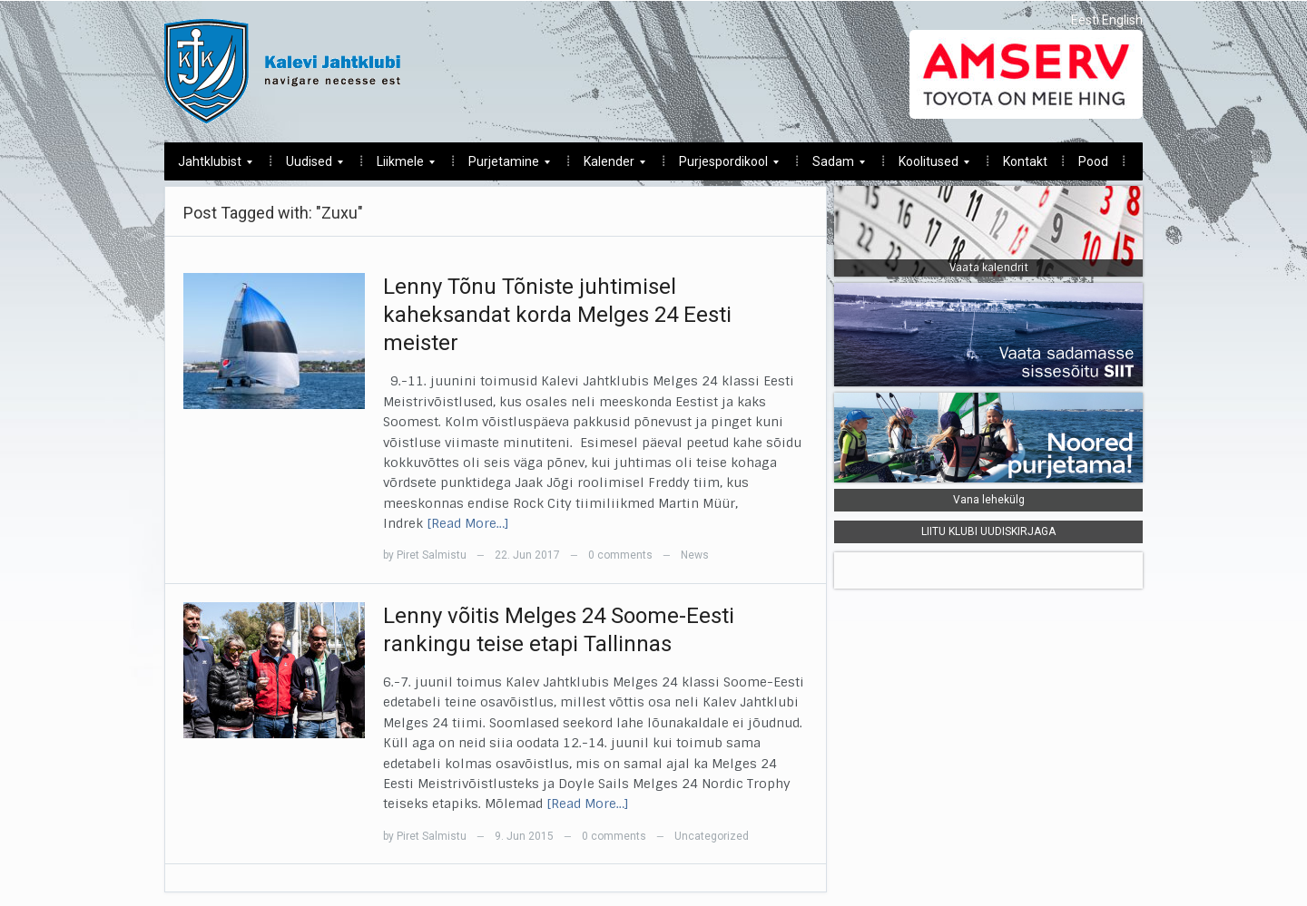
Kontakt (1025, 161)
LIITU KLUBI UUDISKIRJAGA (988, 531)
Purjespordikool (722, 166)
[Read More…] (467, 523)
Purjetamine (502, 166)
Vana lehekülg (989, 499)
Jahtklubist (208, 166)
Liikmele (399, 166)
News (695, 555)
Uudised (307, 166)
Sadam (832, 166)
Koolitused (927, 166)
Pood (1093, 161)
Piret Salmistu (432, 555)
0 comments (620, 555)
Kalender (607, 166)
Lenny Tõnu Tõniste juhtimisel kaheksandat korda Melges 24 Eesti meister (557, 315)
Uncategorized (711, 836)
